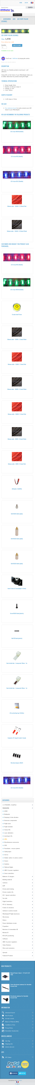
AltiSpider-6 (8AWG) (17, 489)
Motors (4, 920)
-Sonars (6, 861)
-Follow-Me (7, 830)
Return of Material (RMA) (10, 1021)
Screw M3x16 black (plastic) (17, 613)
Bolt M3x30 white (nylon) (17, 539)
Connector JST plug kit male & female (17, 738)
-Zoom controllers (9, 873)
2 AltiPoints (15, 58)
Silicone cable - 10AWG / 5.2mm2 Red (17, 414)
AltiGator (19, 1080)
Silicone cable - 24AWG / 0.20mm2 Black (17, 231)
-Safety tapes (7, 851)
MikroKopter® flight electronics (11, 914)
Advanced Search (8, 1012)
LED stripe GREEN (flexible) (16, 131)
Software (5, 939)
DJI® (4, 886)
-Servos (6, 855)
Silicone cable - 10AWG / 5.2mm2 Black (16, 389)
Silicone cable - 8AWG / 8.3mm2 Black (17, 439)
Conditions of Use (8, 1025)
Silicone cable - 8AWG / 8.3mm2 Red (17, 464)
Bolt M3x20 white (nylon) (17, 563)
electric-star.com (8, 1047)
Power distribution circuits (10, 923)
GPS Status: (7, 1057)
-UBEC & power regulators (11, 870)
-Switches (6, 864)
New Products (7, 1015)
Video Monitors (7, 945)
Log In (26, 2)
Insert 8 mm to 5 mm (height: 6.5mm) (17, 588)
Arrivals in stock (8, 1018)
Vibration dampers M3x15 (17, 763)
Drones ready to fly (8, 892)
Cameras (5, 883)
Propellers (5, 926)
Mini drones (6, 917)
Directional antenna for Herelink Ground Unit (19, 997)
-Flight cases (7, 823)
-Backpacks (7, 814)
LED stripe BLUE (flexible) (17, 181)
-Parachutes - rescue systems (12, 848)
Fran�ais (17, 1083)
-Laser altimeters (8, 833)
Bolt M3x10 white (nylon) (17, 514)
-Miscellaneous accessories (11, 842)
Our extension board (11, 108)
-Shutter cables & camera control (13, 858)
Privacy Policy (7, 1028)
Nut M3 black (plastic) (17, 638)
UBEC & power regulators (10, 942)
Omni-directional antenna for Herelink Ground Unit (20, 985)
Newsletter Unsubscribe (10, 1031)
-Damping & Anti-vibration (11, 817)
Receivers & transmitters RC (10, 929)
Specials (5, 952)
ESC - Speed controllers (9, 895)
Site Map (6, 1041)
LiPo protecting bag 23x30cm (17, 713)
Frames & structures (8, 907)
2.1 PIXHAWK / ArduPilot (9, 805)
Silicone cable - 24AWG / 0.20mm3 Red (16, 206)
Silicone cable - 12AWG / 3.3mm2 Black (16, 339)
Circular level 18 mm (17, 314)
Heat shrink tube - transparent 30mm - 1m (16, 663)
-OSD (5, 845)
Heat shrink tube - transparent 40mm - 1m (16, 688)
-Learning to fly (8, 836)
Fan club (5, 898)
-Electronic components (10, 820)
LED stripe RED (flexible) (17, 156)
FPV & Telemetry (7, 904)
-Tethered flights (8, 867)
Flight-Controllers (7, 901)
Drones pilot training (8, 889)
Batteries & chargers (8, 876)
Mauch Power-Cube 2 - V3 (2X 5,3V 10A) (20, 973)
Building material (7, 879)
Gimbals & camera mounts (10, 911)
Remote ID (5, 932)
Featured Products (8, 955)
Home (20, 2)
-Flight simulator (8, 826)
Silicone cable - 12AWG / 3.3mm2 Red (17, 364)
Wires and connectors (8, 948)
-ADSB (5, 811)
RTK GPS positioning (8, 935)
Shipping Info (7, 1044)
